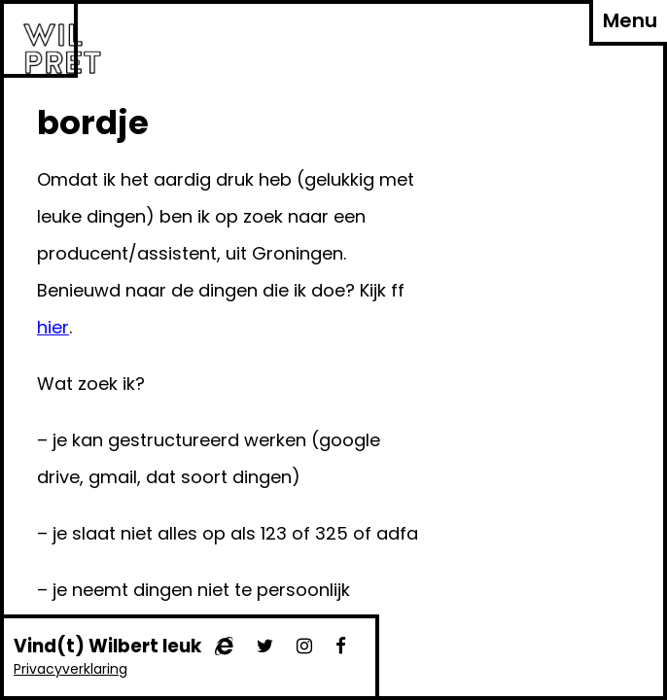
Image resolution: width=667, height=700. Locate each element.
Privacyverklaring (70, 669)
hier (53, 327)
